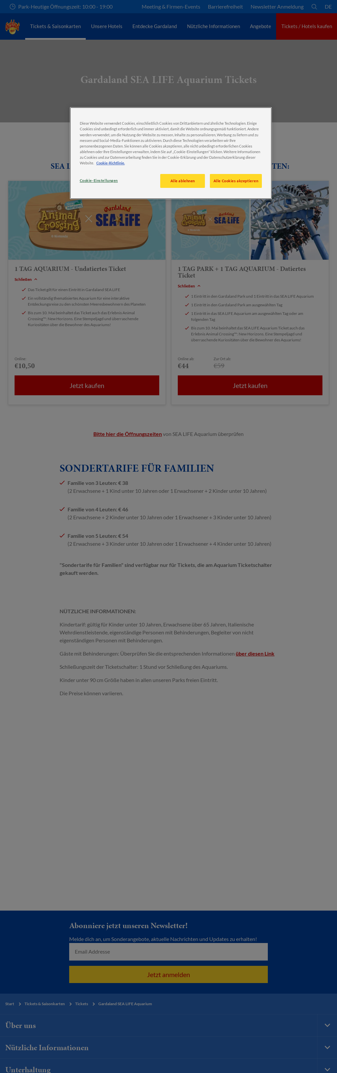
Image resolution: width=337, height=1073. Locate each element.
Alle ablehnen (182, 181)
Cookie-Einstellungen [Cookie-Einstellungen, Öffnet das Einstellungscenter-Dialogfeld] (99, 180)
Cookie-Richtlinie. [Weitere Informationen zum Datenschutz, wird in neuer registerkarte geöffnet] (110, 163)
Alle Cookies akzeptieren (236, 181)
